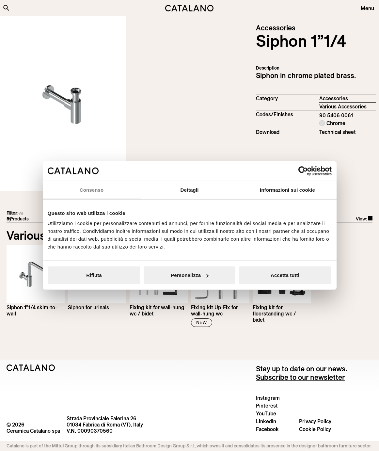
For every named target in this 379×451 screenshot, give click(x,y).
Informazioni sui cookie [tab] (287, 189)
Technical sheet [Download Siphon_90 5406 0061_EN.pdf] (337, 132)
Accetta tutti (285, 275)
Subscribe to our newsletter (300, 377)
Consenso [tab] (91, 189)
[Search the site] (6, 8)
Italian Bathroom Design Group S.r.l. (159, 446)
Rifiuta (94, 275)
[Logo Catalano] (31, 367)
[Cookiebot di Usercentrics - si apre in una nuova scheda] (303, 171)
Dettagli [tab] (190, 189)
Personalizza (190, 275)
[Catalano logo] (189, 8)
